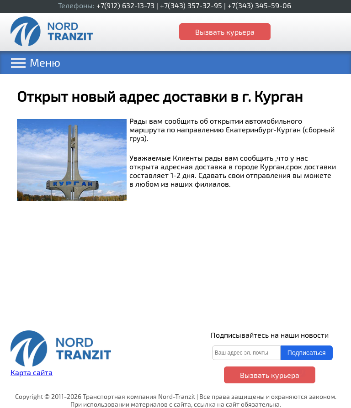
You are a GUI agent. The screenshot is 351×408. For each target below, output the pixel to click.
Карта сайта (32, 372)
